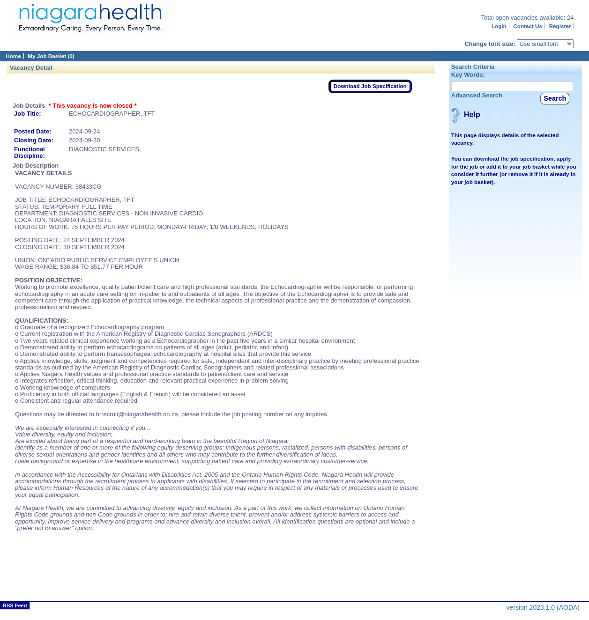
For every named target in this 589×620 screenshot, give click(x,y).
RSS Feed (15, 605)
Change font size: (489, 43)
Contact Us (527, 26)
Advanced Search (476, 95)
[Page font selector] (545, 43)
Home (13, 56)
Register (560, 26)
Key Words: (468, 74)
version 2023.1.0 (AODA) (543, 607)
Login (499, 26)
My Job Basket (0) (51, 56)
